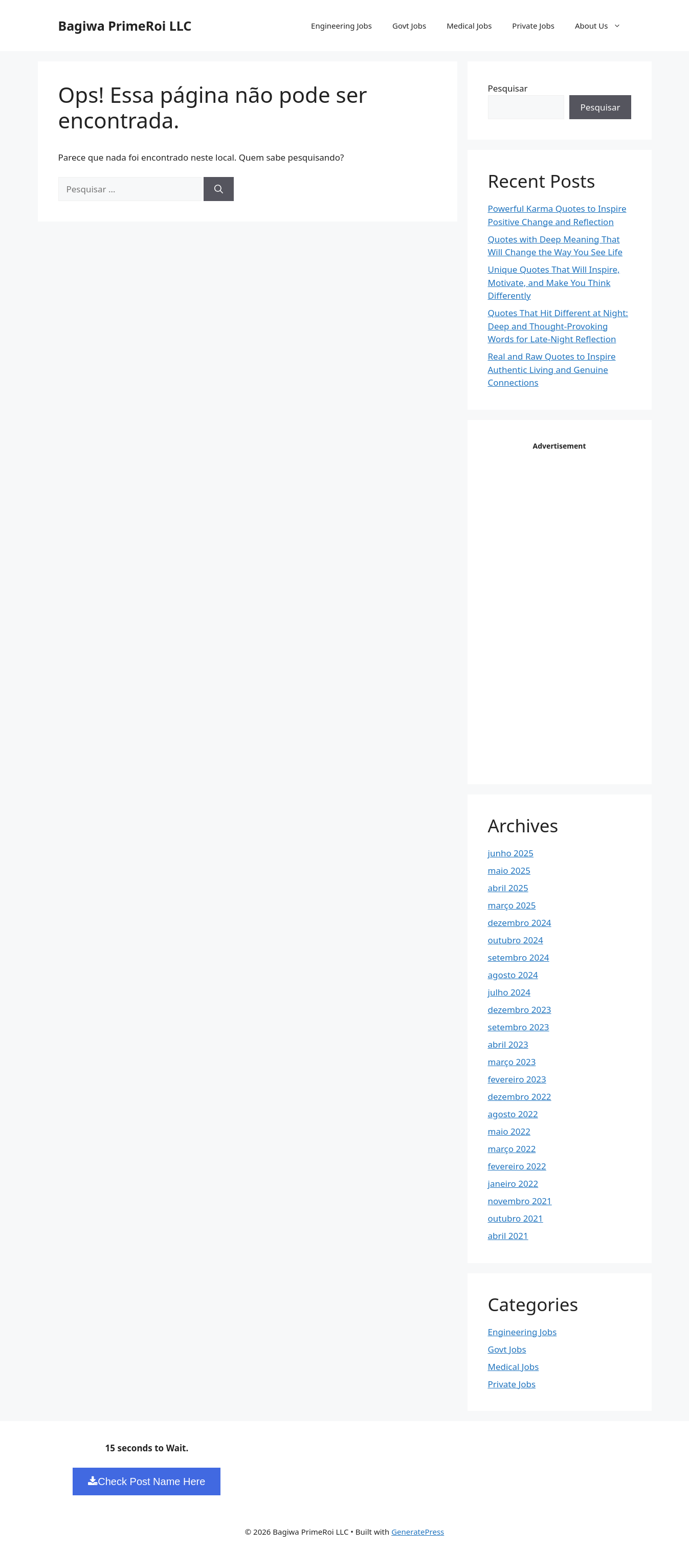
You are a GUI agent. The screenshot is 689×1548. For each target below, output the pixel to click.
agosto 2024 (513, 975)
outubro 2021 (515, 1218)
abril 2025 (508, 888)
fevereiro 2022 (517, 1166)
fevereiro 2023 (517, 1079)
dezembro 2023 (519, 1009)
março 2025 (512, 905)
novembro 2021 (520, 1201)
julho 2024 (509, 992)
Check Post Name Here (146, 1481)
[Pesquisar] (219, 189)
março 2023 (512, 1062)
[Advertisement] (564, 607)
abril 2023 (508, 1044)
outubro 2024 (515, 940)
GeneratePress (417, 1532)
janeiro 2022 (513, 1183)
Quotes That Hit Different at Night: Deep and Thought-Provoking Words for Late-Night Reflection (558, 326)
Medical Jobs (469, 25)
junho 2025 (511, 853)
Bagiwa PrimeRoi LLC (125, 25)
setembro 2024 (518, 957)
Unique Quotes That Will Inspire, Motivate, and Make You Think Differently (554, 282)
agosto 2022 (513, 1114)
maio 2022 (509, 1131)
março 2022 (512, 1149)
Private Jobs (533, 25)
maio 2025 (509, 870)
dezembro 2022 (519, 1096)
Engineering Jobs (341, 25)
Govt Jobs (409, 25)
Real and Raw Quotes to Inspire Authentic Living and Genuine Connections (552, 369)
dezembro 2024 (519, 922)
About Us (603, 25)
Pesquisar (508, 88)
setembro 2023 (518, 1027)
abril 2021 (508, 1236)
